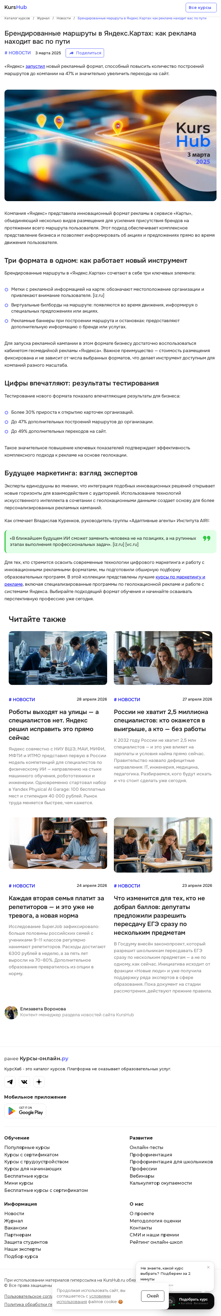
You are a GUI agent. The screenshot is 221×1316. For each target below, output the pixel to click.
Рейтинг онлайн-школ (156, 1242)
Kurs (15, 7)
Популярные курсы (27, 1147)
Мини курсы (18, 1183)
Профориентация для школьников (171, 1161)
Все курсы (200, 7)
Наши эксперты (22, 1249)
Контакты (141, 1228)
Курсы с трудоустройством (36, 1161)
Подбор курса (21, 1256)
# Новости (22, 700)
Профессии (143, 1168)
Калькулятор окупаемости (161, 1183)
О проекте (142, 1213)
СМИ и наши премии (154, 1235)
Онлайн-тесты (147, 1147)
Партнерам (17, 1235)
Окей (153, 1296)
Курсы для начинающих (33, 1168)
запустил (35, 66)
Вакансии (15, 1228)
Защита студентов (26, 1242)
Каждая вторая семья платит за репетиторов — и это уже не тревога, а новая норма (56, 907)
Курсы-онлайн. (44, 1058)
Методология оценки (155, 1221)
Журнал (13, 1221)
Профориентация (151, 1154)
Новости (14, 1213)
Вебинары (142, 1176)
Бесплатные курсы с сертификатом (46, 1190)
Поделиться (88, 52)
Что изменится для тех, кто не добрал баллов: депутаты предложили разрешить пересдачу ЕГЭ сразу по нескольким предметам (159, 915)
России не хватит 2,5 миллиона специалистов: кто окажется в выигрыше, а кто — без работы (161, 720)
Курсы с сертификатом (31, 1154)
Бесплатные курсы (26, 1176)
